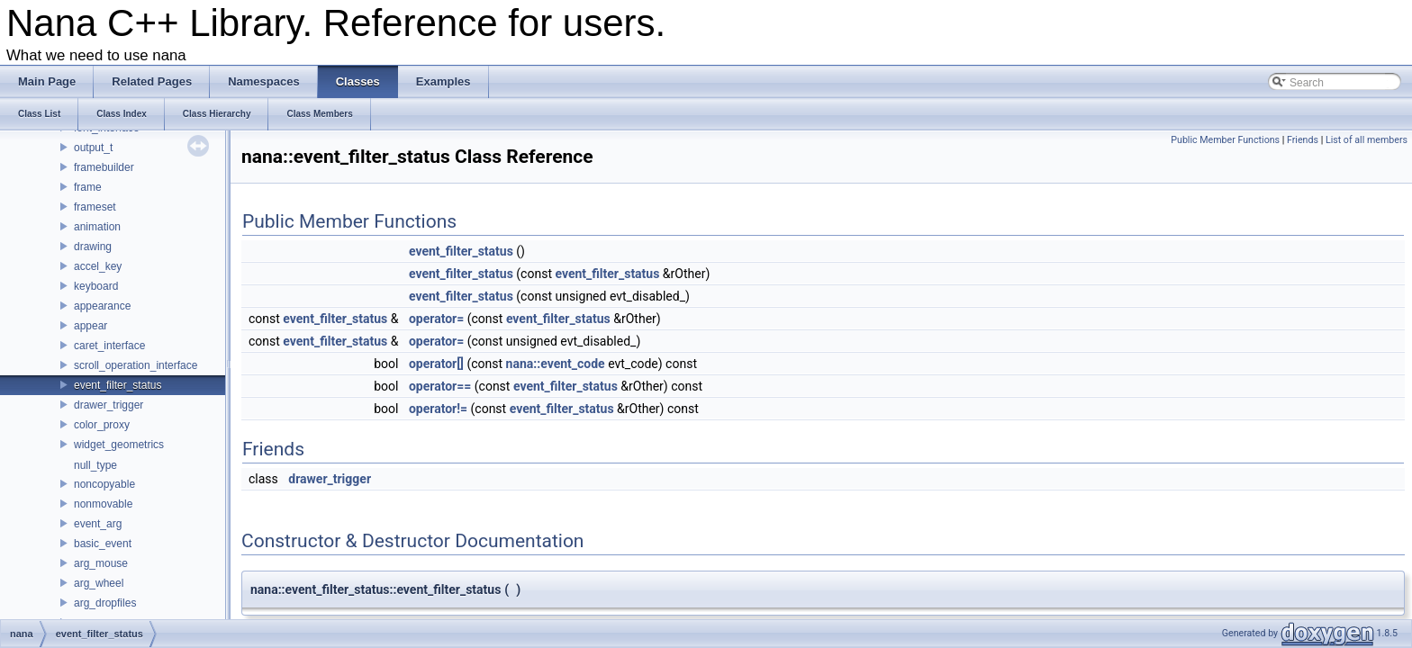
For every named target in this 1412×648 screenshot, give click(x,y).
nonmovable (103, 504)
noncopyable (104, 484)
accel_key (98, 266)
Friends (1302, 140)
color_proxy (102, 424)
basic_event (102, 543)
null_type (95, 465)
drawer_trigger (108, 405)
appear (90, 326)
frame (88, 187)
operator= (436, 318)
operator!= (438, 408)
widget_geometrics (119, 444)
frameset (95, 207)
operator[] (436, 363)
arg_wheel (98, 583)
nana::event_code (555, 363)
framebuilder (104, 167)
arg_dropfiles (105, 603)
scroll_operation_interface (135, 365)
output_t (93, 147)
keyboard (96, 286)
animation (97, 226)
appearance (102, 306)
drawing (93, 246)
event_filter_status (117, 385)
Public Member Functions (1225, 140)
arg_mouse (101, 563)
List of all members (1366, 140)
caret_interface (109, 345)
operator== (440, 386)
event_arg (98, 524)
